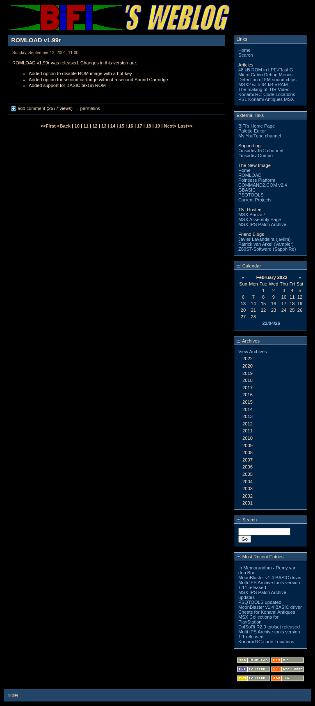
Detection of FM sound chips (267, 79)
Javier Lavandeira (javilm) (264, 239)
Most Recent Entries (260, 556)
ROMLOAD (250, 175)
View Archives (252, 351)
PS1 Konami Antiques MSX (266, 99)
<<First (48, 125)
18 (148, 125)
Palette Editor (252, 130)
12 (94, 125)
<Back (64, 125)
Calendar (249, 265)
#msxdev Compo (255, 155)
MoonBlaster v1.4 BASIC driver (270, 577)
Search (245, 55)
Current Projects (255, 199)
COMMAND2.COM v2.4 (262, 185)
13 (103, 125)
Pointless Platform (256, 180)
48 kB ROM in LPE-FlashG (265, 69)
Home (244, 50)
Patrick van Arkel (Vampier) (266, 244)
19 (157, 125)
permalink (90, 108)
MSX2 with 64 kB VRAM (263, 84)
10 (77, 125)
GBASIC (247, 189)
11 (85, 125)
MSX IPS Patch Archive (262, 224)
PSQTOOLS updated (259, 602)
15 (121, 125)
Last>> (185, 125)
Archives (248, 340)
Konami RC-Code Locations (266, 94)
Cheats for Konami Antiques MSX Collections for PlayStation (266, 617)
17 (139, 125)
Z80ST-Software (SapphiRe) (267, 249)
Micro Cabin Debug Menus (265, 74)
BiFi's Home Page (256, 125)
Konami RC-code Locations (266, 641)
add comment (29, 108)
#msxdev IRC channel (260, 150)
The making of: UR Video (264, 89)
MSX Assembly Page (259, 219)
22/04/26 (271, 323)
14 (112, 125)
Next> (171, 125)
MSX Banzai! (251, 214)
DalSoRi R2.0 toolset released (269, 626)
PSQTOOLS (250, 194)
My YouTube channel (259, 135)
